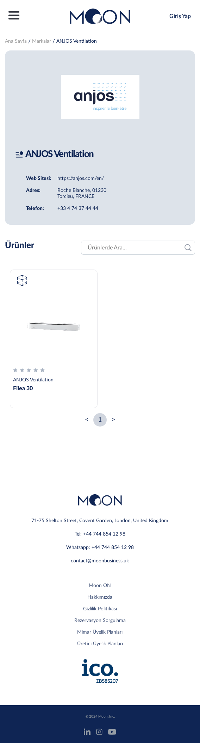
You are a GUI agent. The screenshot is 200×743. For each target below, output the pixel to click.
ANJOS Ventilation (76, 41)
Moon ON (100, 585)
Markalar (41, 41)
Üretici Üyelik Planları (100, 643)
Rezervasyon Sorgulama (100, 620)
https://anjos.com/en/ (80, 178)
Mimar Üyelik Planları (100, 632)
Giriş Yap (180, 16)
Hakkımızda (99, 597)
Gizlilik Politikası (100, 608)
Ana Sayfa (16, 41)
